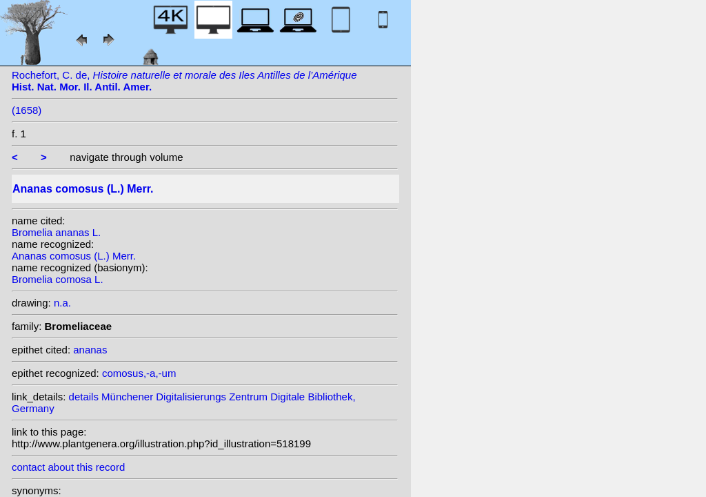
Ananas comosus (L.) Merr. (74, 256)
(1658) (26, 110)
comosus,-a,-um (139, 373)
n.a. (62, 303)
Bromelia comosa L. (57, 279)
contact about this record (68, 467)
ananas (90, 349)
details (84, 396)
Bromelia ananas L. (56, 232)
